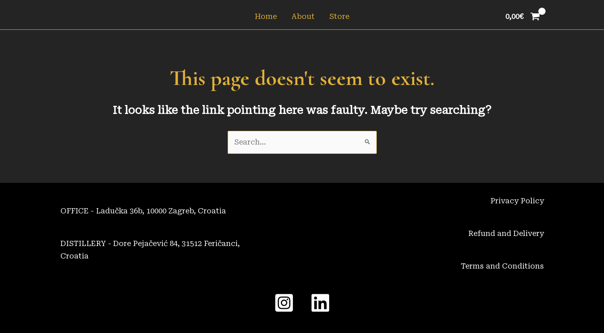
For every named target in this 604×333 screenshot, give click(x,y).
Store (339, 16)
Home (266, 16)
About (303, 16)
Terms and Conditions (502, 266)
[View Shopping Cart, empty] (523, 16)
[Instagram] (284, 303)
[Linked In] (320, 303)
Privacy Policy (517, 200)
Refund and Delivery (506, 233)
